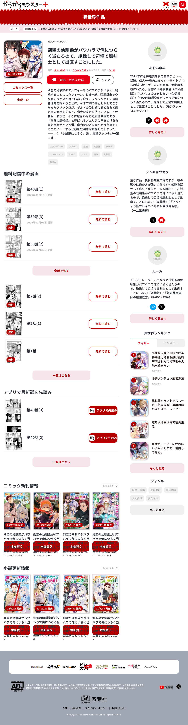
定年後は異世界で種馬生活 (168, 423)
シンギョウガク (80, 70)
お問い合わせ (118, 708)
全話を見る (61, 270)
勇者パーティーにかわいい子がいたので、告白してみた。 (168, 447)
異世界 (97, 146)
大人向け (137, 497)
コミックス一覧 (23, 87)
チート (109, 146)
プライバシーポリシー (96, 708)
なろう (72, 154)
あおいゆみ (59, 70)
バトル (84, 154)
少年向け (155, 489)
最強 (85, 146)
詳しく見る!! (157, 132)
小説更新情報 (17, 568)
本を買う (17, 546)
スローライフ (56, 154)
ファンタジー (56, 146)
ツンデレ (73, 146)
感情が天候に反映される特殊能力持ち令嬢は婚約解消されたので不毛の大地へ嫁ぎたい (168, 359)
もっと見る (157, 468)
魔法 (96, 154)
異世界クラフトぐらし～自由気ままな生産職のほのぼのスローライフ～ (168, 404)
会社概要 (76, 708)
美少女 (53, 162)
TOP (65, 708)
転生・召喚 (138, 489)
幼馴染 (107, 154)
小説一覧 (23, 100)
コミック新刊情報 (21, 486)
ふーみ (112, 70)
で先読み (103, 410)
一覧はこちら (61, 375)
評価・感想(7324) (72, 80)
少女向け (153, 497)
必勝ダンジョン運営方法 (168, 378)
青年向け (171, 489)
